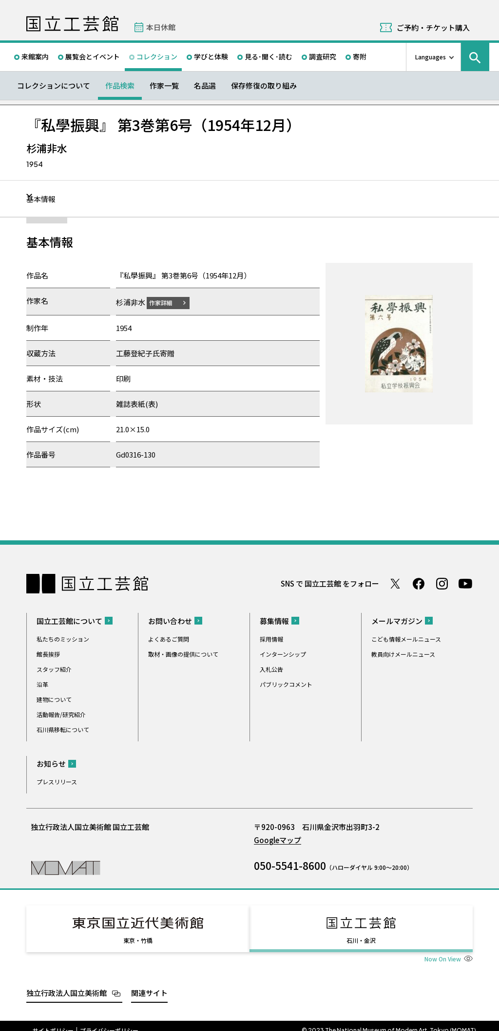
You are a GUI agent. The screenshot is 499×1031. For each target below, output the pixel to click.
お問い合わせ (170, 620)
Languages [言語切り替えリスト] (430, 57)
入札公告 (271, 668)
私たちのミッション (63, 638)
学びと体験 (211, 56)
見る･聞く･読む (268, 56)
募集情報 (274, 620)
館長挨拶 (48, 653)
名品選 (205, 85)
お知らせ (51, 763)
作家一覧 (164, 85)
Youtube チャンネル (465, 583)
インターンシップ (283, 653)
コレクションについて (53, 85)
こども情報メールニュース (406, 638)
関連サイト (149, 983)
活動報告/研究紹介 (61, 714)
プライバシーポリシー (109, 1021)
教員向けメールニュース (403, 653)
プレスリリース (57, 781)
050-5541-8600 (290, 865)
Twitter (395, 583)
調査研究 (322, 56)
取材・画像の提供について (183, 653)
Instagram (442, 583)
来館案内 (35, 56)
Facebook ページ (418, 583)
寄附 (359, 56)
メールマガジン (396, 620)
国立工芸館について (69, 620)
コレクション (156, 56)
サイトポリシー (53, 1021)
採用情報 (271, 638)
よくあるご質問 (168, 638)
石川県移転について (63, 729)
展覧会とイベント (92, 56)
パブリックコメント (286, 684)
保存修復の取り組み (264, 85)
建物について (54, 699)
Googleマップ (277, 839)
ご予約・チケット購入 (433, 27)
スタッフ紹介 (54, 668)
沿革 (42, 684)
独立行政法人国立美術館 (66, 983)
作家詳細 (166, 302)
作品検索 (119, 85)
